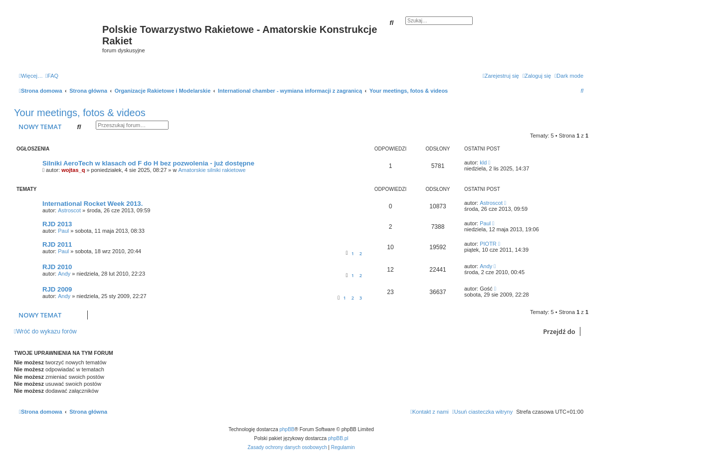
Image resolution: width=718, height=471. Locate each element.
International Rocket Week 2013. (92, 203)
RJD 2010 (57, 267)
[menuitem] (51, 76)
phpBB (287, 429)
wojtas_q (73, 170)
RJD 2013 (57, 224)
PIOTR (488, 244)
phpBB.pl (338, 438)
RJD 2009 (57, 289)
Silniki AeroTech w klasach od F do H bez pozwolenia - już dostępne (148, 163)
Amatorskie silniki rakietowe (212, 170)
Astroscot (69, 210)
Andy (64, 274)
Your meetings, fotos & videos (80, 112)
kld (483, 162)
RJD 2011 (57, 244)
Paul (63, 231)
